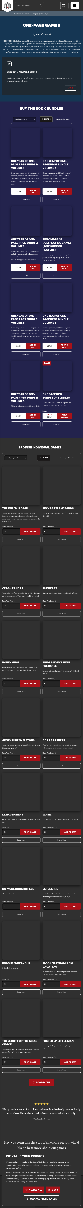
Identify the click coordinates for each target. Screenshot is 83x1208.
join (70, 88)
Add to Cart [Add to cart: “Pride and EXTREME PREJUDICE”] (70, 684)
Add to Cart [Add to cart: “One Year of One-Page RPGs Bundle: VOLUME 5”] (33, 416)
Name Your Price (9, 527)
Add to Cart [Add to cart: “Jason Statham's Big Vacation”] (70, 985)
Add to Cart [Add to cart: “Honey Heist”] (30, 684)
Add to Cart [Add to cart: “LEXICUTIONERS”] (30, 833)
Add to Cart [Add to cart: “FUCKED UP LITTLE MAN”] (70, 1062)
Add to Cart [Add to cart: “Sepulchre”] (70, 907)
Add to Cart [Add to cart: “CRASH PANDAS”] (30, 606)
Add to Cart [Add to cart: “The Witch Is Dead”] (30, 532)
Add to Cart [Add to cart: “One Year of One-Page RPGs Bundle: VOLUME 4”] (64, 346)
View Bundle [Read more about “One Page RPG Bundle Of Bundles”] (64, 416)
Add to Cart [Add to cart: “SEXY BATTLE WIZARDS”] (70, 532)
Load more (41, 1083)
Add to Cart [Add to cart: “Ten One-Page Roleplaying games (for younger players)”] (64, 268)
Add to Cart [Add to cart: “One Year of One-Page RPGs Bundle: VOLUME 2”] (64, 191)
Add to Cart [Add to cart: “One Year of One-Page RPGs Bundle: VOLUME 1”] (33, 191)
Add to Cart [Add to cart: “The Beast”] (70, 606)
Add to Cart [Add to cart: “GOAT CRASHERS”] (70, 758)
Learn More (26, 199)
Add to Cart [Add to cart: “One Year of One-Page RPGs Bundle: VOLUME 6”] (33, 346)
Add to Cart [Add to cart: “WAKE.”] (70, 833)
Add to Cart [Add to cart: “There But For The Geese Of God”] (30, 1062)
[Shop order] (24, 119)
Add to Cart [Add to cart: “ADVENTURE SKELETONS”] (30, 758)
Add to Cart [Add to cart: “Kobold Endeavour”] (30, 985)
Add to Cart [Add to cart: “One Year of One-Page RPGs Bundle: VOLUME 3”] (33, 268)
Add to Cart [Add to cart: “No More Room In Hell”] (30, 907)
